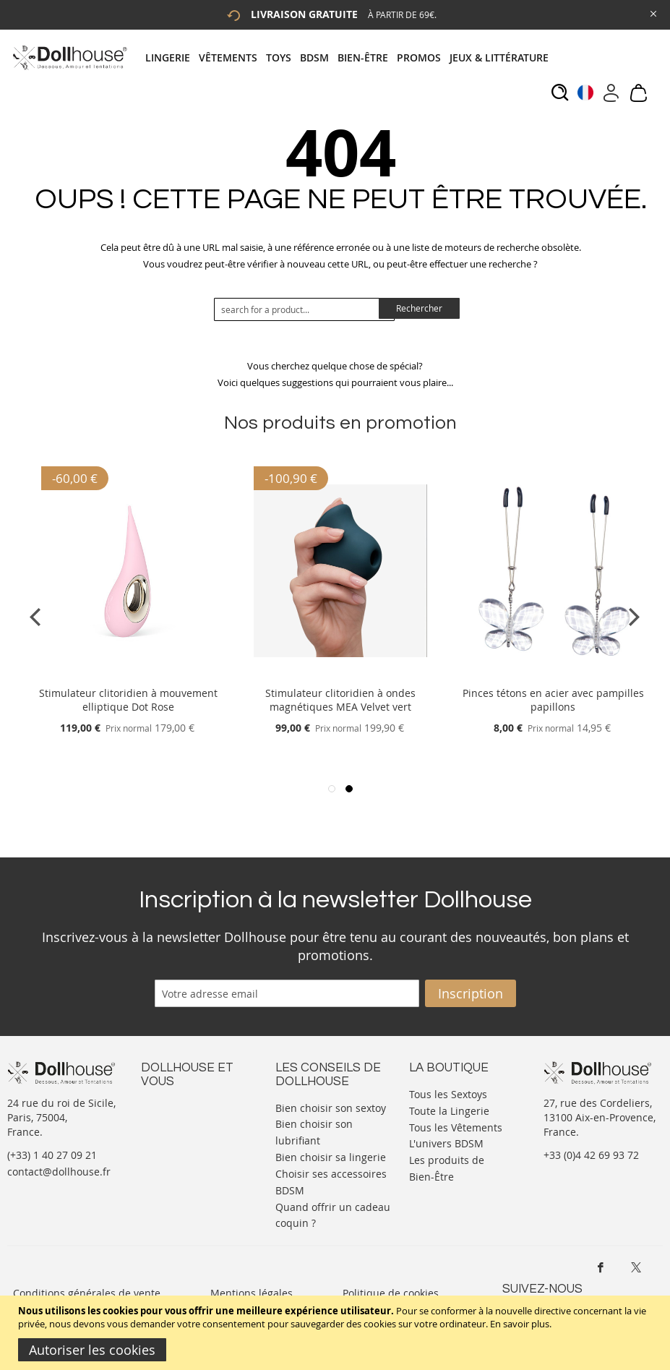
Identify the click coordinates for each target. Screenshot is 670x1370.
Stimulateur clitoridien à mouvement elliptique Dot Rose (128, 700)
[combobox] (304, 309)
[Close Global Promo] (652, 12)
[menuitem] (172, 57)
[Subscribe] (470, 993)
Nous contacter (178, 1106)
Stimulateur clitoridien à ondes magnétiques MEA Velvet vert (340, 700)
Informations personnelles (172, 1143)
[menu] (351, 57)
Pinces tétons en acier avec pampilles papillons (553, 700)
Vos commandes (180, 1164)
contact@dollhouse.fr (59, 1171)
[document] (337, 1332)
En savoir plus (519, 1323)
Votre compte (173, 1121)
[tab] (351, 57)
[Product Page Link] (128, 675)
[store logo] (69, 57)
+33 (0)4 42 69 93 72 (591, 1155)
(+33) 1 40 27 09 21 (52, 1155)
